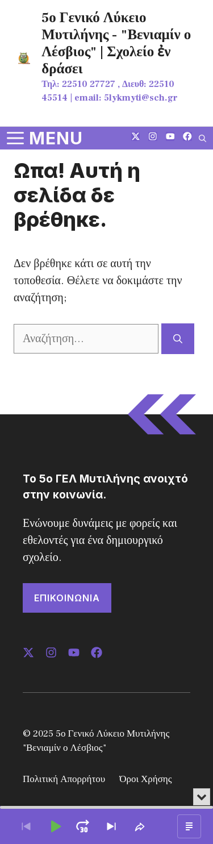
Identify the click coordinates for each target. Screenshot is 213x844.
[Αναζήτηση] (177, 338)
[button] (202, 138)
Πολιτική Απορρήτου (64, 779)
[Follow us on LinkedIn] (170, 138)
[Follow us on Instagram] (152, 138)
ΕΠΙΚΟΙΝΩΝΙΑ (67, 598)
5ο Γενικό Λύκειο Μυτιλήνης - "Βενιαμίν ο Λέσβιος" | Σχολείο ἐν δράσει (116, 43)
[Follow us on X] (135, 138)
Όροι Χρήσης (145, 779)
